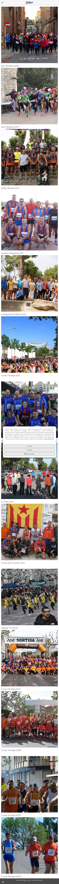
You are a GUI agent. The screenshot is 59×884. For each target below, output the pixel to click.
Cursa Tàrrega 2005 (11, 876)
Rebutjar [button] (29, 450)
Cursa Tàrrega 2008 (11, 750)
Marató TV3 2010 (9, 628)
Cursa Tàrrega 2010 (11, 689)
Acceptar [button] (29, 446)
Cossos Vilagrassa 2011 (12, 253)
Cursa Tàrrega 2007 (11, 815)
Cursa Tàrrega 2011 (10, 375)
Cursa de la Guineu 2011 (13, 563)
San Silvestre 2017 (10, 127)
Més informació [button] (49, 439)
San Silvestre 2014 (10, 66)
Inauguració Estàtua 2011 (13, 314)
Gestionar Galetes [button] (29, 454)
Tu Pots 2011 (7, 501)
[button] (29, 2)
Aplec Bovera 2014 (10, 188)
